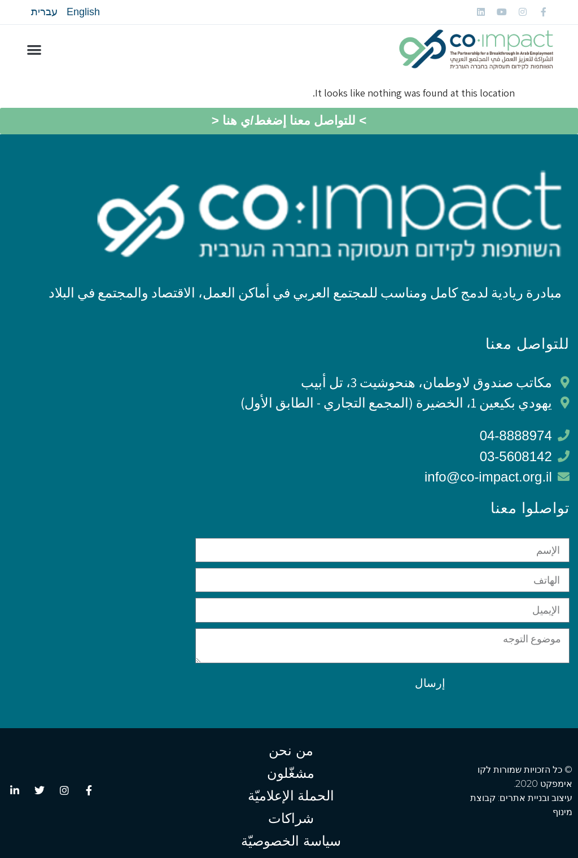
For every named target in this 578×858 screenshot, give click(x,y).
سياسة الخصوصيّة (291, 840)
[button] (34, 50)
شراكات (291, 818)
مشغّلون (290, 773)
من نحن (291, 750)
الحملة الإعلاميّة (291, 795)
